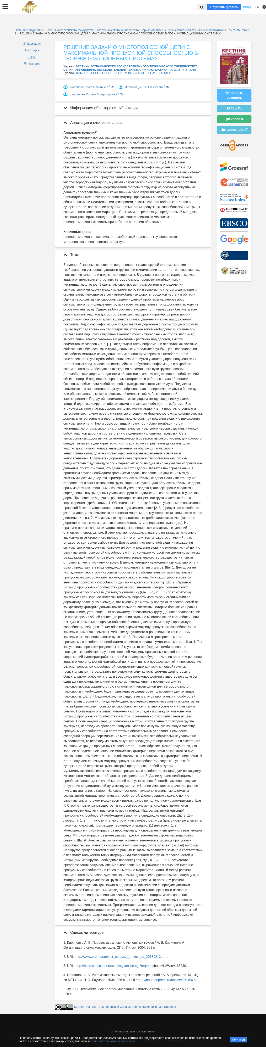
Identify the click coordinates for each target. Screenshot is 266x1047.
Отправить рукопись (224, 7)
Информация (32, 43)
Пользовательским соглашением (113, 1041)
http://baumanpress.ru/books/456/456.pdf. (168, 980)
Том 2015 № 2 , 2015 (182, 69)
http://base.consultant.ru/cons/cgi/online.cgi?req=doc (114, 966)
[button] (5, 6)
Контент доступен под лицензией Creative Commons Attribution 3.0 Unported (125, 1007)
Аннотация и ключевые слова (92, 123)
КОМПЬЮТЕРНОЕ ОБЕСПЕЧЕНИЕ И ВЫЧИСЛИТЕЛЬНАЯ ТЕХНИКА (123, 73)
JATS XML (234, 108)
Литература (31, 63)
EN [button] (257, 7)
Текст (31, 56)
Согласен (238, 1039)
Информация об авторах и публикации (100, 108)
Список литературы (83, 932)
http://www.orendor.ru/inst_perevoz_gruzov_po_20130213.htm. (122, 956)
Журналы (35, 30)
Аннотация (32, 50)
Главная (20, 30)
